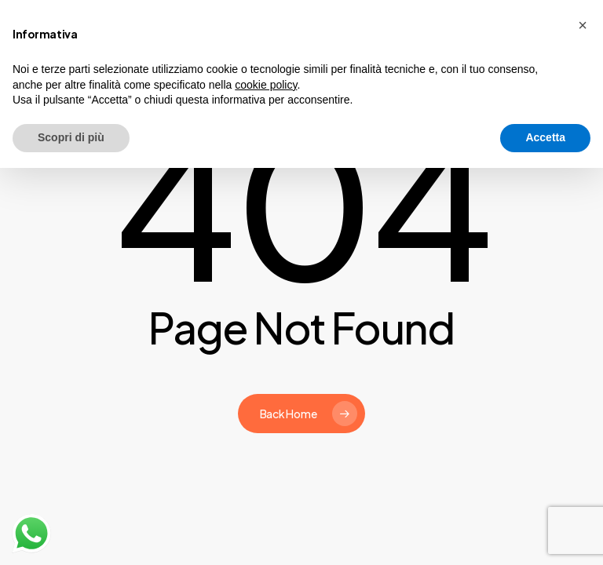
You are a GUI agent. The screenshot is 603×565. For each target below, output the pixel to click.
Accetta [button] (545, 137)
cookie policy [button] (266, 84)
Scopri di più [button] (71, 137)
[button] (582, 25)
